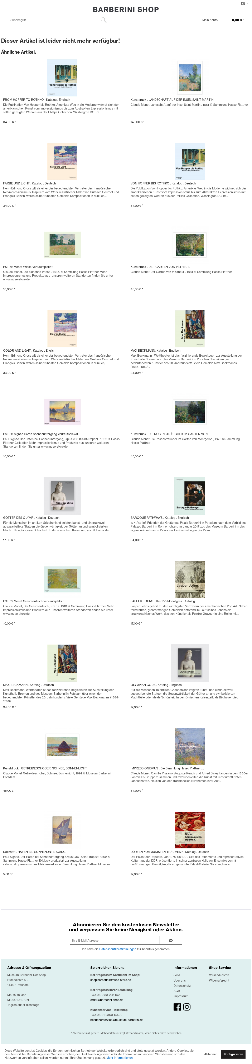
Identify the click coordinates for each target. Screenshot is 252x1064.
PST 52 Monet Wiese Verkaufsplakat (28, 267)
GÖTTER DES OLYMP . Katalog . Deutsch (31, 517)
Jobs (177, 975)
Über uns (180, 980)
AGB (177, 991)
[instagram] (186, 1007)
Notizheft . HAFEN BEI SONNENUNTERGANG (34, 852)
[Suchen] (103, 20)
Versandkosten (219, 975)
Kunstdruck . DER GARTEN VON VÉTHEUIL (160, 267)
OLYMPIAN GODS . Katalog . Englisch (156, 685)
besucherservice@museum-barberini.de (116, 1020)
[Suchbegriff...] (58, 20)
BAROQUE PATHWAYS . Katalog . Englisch (160, 517)
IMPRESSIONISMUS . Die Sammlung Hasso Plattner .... (167, 768)
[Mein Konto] (207, 20)
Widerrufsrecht (219, 980)
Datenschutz (182, 985)
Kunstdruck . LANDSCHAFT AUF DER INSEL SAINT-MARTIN (172, 99)
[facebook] (177, 1007)
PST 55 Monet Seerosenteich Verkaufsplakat (33, 601)
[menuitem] (58, 20)
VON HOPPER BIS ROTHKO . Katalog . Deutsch (163, 183)
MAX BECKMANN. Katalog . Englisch (155, 350)
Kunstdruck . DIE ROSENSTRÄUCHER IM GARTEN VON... (170, 434)
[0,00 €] (234, 20)
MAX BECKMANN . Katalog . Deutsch (28, 685)
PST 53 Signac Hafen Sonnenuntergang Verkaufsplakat (40, 434)
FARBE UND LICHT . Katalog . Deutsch (29, 183)
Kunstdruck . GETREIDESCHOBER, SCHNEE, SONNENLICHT (45, 768)
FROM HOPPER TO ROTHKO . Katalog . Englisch (36, 99)
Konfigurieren (233, 1054)
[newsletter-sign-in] (171, 940)
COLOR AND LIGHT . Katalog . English (29, 350)
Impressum (181, 996)
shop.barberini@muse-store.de (110, 980)
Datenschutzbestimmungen (117, 949)
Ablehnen (210, 1054)
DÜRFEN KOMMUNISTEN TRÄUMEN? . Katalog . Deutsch (170, 852)
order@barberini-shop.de (106, 1000)
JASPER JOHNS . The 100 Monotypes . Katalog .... (164, 601)
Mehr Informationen (119, 1057)
